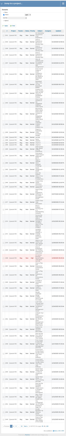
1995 (6, 84)
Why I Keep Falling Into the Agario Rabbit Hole (39, 397)
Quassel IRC (13, 35)
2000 (6, 42)
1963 (6, 296)
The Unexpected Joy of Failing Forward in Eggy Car (39, 404)
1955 (6, 372)
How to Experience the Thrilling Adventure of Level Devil (39, 250)
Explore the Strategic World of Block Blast (39, 329)
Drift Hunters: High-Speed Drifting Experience (39, 149)
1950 (6, 412)
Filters (6, 12)
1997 (6, 63)
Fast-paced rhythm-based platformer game (40, 156)
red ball (38, 137)
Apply (6, 25)
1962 (6, 306)
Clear (13, 25)
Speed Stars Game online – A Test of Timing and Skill (39, 372)
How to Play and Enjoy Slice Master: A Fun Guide (39, 419)
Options (6, 20)
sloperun (38, 143)
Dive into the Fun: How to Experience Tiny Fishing (39, 336)
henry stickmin (38, 140)
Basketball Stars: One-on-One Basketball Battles (39, 84)
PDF (63, 431)
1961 (6, 319)
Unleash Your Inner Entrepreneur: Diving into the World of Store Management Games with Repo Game (40, 319)
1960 (6, 329)
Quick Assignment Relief (39, 169)
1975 (6, 209)
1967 (6, 266)
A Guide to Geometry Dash (39, 282)
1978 (6, 194)
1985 (6, 149)
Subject (40, 31)
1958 (6, 344)
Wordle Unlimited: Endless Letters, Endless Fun (39, 124)
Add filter (5, 18)
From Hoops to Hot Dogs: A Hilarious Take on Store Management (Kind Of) (40, 343)
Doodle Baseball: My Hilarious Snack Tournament (39, 412)
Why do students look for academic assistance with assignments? (40, 63)
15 (21, 426)
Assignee (48, 31)
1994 (6, 93)
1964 (6, 288)
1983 (6, 163)
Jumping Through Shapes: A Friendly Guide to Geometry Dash (38, 234)
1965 (6, 282)
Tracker (20, 31)
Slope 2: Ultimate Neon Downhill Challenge (38, 163)
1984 (6, 155)
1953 (6, 388)
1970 (6, 242)
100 (47, 426)
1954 (6, 379)
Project (13, 31)
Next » (26, 426)
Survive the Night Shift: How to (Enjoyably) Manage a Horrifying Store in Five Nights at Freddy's (39, 221)
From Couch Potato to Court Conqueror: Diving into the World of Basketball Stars (39, 74)
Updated (58, 31)
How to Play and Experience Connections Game (39, 266)
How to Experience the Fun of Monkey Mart (39, 42)
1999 (6, 48)
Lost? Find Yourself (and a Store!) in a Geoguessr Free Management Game (39, 306)
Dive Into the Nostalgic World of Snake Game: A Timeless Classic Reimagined (40, 388)
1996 (6, 74)
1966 (6, 275)
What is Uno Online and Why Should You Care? (39, 243)
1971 (6, 234)
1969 (6, 250)
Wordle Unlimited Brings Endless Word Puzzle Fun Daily (39, 296)
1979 (6, 187)
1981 (6, 176)
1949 (6, 419)
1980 (6, 182)
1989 (6, 137)
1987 (6, 143)
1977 (6, 202)
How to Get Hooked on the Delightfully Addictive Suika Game (39, 102)
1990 (6, 132)
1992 (6, 114)
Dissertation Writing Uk (39, 186)
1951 (6, 404)
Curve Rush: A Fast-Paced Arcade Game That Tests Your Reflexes (40, 353)
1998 (6, 55)
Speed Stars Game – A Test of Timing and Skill (40, 379)
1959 (6, 336)
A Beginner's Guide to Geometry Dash (39, 288)
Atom (55, 431)
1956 (6, 363)
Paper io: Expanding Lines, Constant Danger (39, 132)
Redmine (27, 435)
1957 (6, 353)
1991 (6, 124)
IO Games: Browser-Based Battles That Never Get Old (40, 258)
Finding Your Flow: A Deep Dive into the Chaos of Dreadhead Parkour (39, 93)
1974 (6, 221)
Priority (32, 31)
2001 (6, 35)
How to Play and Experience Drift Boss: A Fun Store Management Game (39, 194)
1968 (6, 258)
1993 (6, 103)
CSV (59, 431)
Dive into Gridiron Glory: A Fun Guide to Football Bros (39, 176)
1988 (6, 140)
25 (42, 426)
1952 (6, 397)
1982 (6, 169)
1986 (6, 145)
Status (6, 14)
